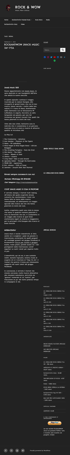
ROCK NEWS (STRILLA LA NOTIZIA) (54, 387)
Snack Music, (30, 91)
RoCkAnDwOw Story (10, 24)
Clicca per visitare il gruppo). (26, 242)
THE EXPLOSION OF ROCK (52, 378)
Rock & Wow (27, 7)
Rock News (38, 20)
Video (23, 24)
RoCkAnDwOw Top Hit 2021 (52, 393)
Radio (48, 20)
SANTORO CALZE (49, 411)
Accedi (46, 42)
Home (6, 20)
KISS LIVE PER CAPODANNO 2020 (54, 398)
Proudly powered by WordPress (40, 450)
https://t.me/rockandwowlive (26, 182)
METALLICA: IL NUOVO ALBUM (53, 367)
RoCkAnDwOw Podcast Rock (22, 20)
